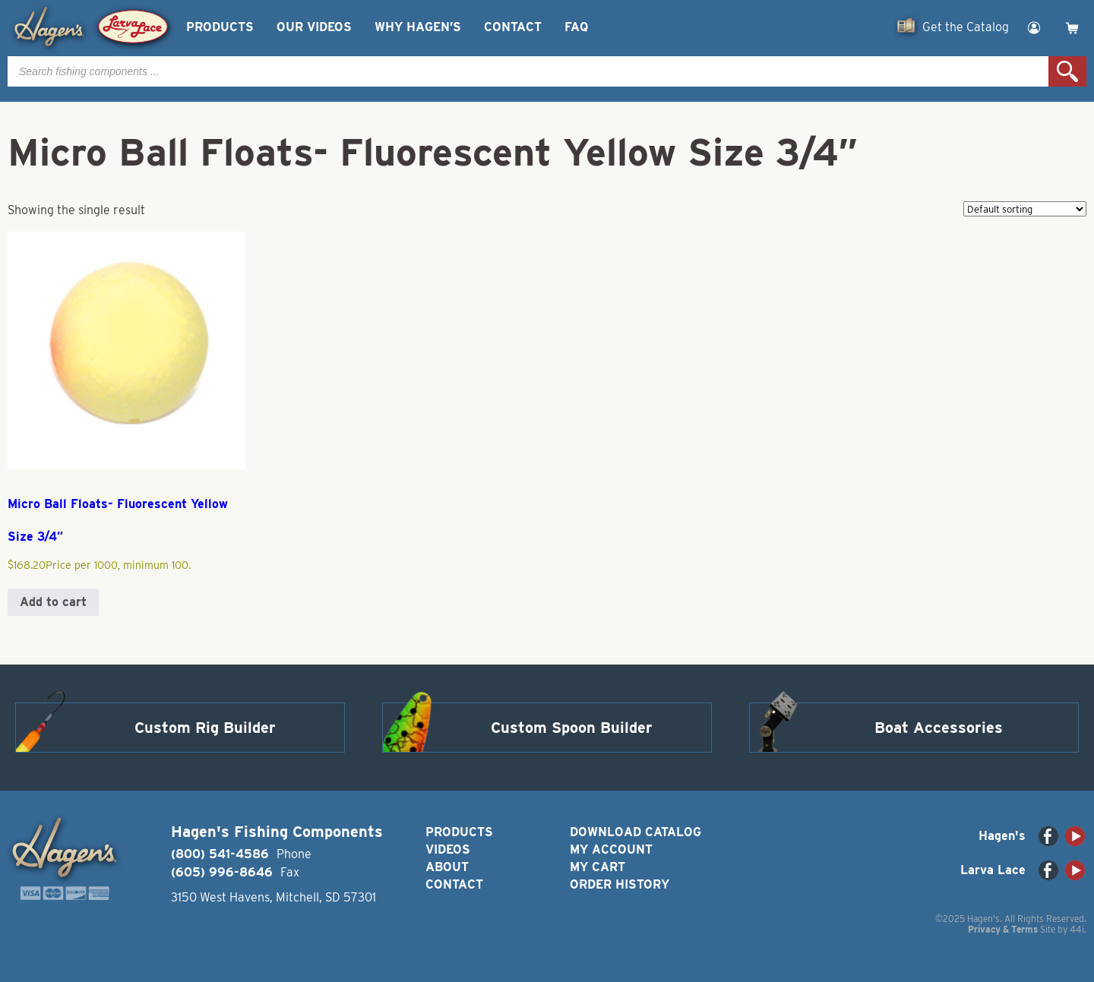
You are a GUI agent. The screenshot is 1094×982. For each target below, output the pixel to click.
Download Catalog (635, 832)
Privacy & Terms (1003, 929)
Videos (447, 849)
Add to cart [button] (53, 602)
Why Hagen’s (418, 27)
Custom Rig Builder (205, 727)
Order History (619, 884)
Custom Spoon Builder (572, 727)
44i (1077, 929)
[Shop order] (1024, 208)
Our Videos (314, 27)
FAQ (576, 27)
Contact (513, 27)
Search (1067, 71)
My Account (611, 849)
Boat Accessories (938, 727)
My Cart (597, 867)
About (447, 867)
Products (220, 27)
